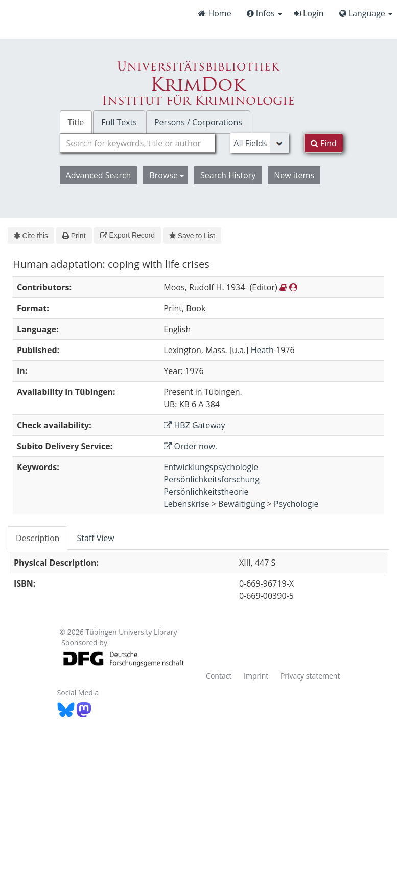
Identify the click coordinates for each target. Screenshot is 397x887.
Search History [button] (227, 175)
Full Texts (119, 122)
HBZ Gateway (194, 425)
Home (214, 13)
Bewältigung (241, 503)
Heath (262, 350)
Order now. (190, 446)
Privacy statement (310, 676)
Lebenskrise (186, 503)
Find (324, 143)
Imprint (256, 676)
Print (73, 235)
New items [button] (294, 175)
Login (309, 13)
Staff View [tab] (95, 538)
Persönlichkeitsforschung (211, 479)
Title (76, 122)
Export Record (127, 235)
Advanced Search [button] (98, 175)
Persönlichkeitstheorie (206, 491)
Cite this (31, 235)
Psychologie (296, 503)
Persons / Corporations (198, 122)
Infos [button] (264, 13)
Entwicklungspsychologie (211, 467)
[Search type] (259, 143)
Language (365, 13)
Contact (218, 676)
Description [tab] (37, 538)
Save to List (192, 235)
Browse (166, 175)
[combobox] (138, 143)
